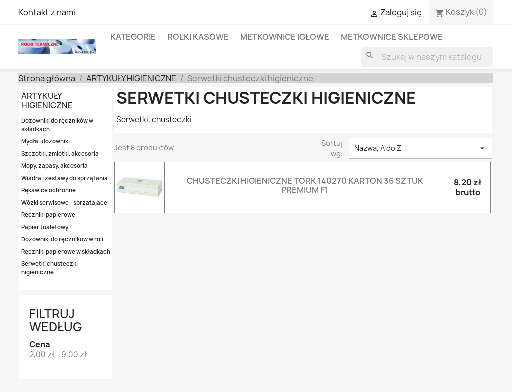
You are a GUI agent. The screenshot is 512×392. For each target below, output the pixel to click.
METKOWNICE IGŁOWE (285, 37)
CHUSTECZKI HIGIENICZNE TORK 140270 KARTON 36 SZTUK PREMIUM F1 (305, 186)
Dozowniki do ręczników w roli (63, 239)
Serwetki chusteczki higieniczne (50, 268)
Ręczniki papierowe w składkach (66, 252)
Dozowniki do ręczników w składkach (58, 125)
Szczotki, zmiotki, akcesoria (60, 154)
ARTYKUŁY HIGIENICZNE (47, 100)
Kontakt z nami (47, 12)
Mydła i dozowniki (46, 141)
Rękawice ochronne (49, 190)
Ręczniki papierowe (49, 214)
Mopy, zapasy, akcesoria (55, 166)
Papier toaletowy (45, 227)
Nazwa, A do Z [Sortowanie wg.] (420, 149)
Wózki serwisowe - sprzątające (65, 202)
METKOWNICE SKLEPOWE (392, 37)
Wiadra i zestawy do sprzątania (65, 178)
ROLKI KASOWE (198, 37)
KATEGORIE (133, 37)
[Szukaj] (428, 57)
